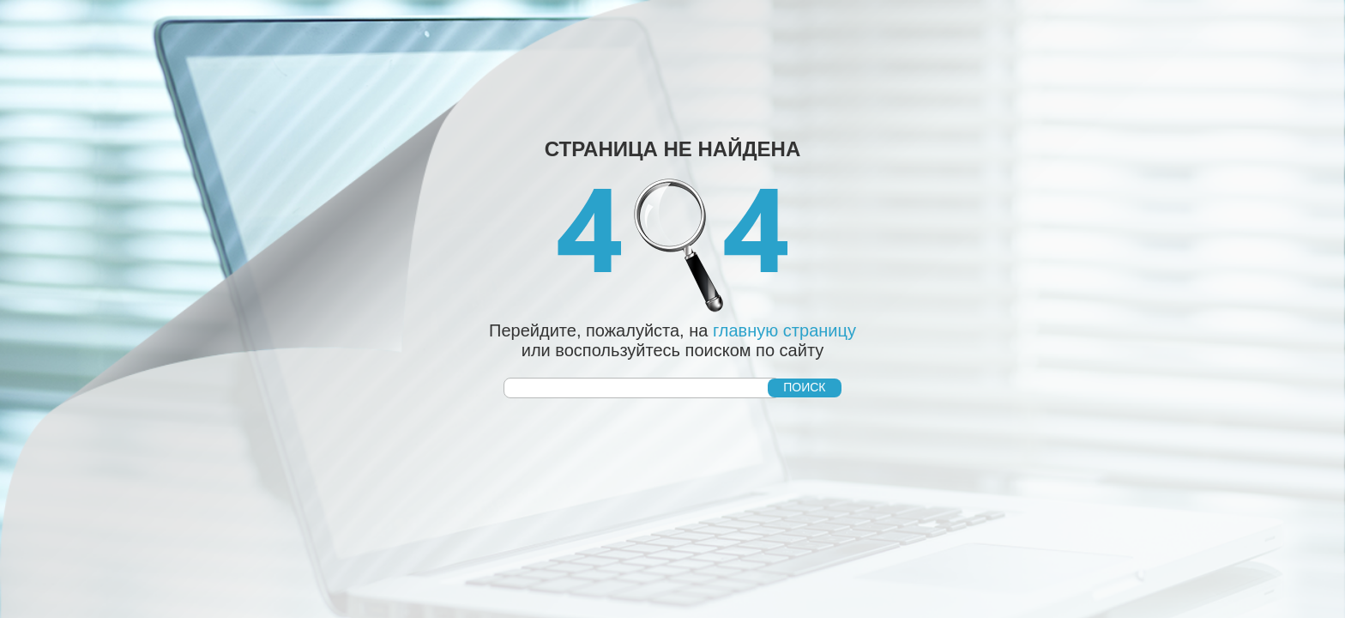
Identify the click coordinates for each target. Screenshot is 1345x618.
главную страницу (784, 330)
